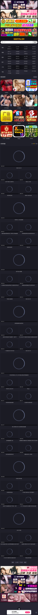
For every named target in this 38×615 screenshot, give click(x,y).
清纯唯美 (17, 63)
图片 (3, 62)
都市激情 (9, 66)
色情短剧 (17, 73)
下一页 (21, 562)
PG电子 (9, 46)
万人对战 (25, 46)
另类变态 (34, 58)
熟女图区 (25, 63)
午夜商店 (17, 71)
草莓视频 (25, 71)
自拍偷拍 (17, 51)
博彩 (3, 47)
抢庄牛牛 (34, 48)
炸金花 (17, 48)
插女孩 (9, 71)
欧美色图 (25, 61)
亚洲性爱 (9, 56)
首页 (13, 562)
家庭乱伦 (17, 66)
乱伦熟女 (25, 58)
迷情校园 (9, 68)
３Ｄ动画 (34, 51)
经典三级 (17, 58)
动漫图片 (34, 61)
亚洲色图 (17, 61)
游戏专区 (34, 46)
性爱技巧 (34, 68)
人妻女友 (25, 66)
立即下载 (27, 612)
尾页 (25, 562)
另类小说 (17, 68)
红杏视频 (9, 73)
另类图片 (34, 63)
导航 (3, 72)
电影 (3, 57)
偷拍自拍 (17, 56)
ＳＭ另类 (34, 53)
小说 (3, 67)
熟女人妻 (9, 53)
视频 (3, 52)
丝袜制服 (17, 53)
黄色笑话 (25, 68)
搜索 (35, 42)
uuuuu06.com (19, 39)
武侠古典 (34, 66)
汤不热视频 (34, 71)
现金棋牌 (25, 48)
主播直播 (25, 53)
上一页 (17, 562)
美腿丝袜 (9, 63)
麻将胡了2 (9, 48)
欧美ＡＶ (25, 51)
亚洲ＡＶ (9, 51)
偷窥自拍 (9, 61)
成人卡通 (25, 56)
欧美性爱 (34, 56)
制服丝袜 (9, 58)
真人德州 (17, 46)
